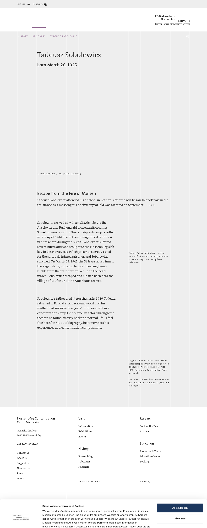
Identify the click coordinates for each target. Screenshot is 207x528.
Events (82, 436)
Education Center (150, 456)
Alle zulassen (180, 490)
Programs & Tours (150, 451)
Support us (23, 463)
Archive (144, 431)
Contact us (23, 452)
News (20, 478)
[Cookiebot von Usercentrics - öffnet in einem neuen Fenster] (21, 521)
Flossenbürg (85, 456)
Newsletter (23, 468)
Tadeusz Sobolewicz (63, 36)
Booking (145, 461)
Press (20, 473)
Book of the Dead (149, 426)
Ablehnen (179, 500)
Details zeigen (50, 521)
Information (85, 426)
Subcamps (84, 461)
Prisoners (39, 36)
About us (22, 458)
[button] (187, 36)
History (23, 36)
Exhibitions (85, 431)
